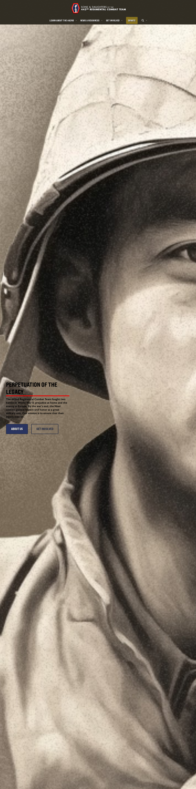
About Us (17, 429)
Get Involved (44, 429)
